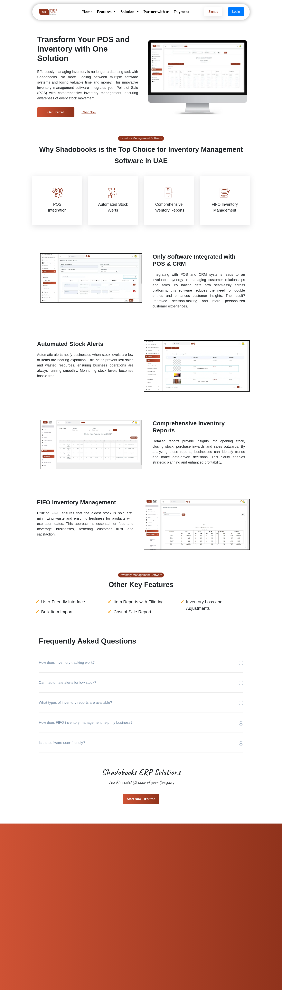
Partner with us (157, 12)
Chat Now (88, 112)
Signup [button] (213, 11)
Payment (181, 12)
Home (87, 12)
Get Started (55, 112)
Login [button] (236, 11)
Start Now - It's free (141, 799)
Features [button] (104, 12)
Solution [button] (127, 12)
